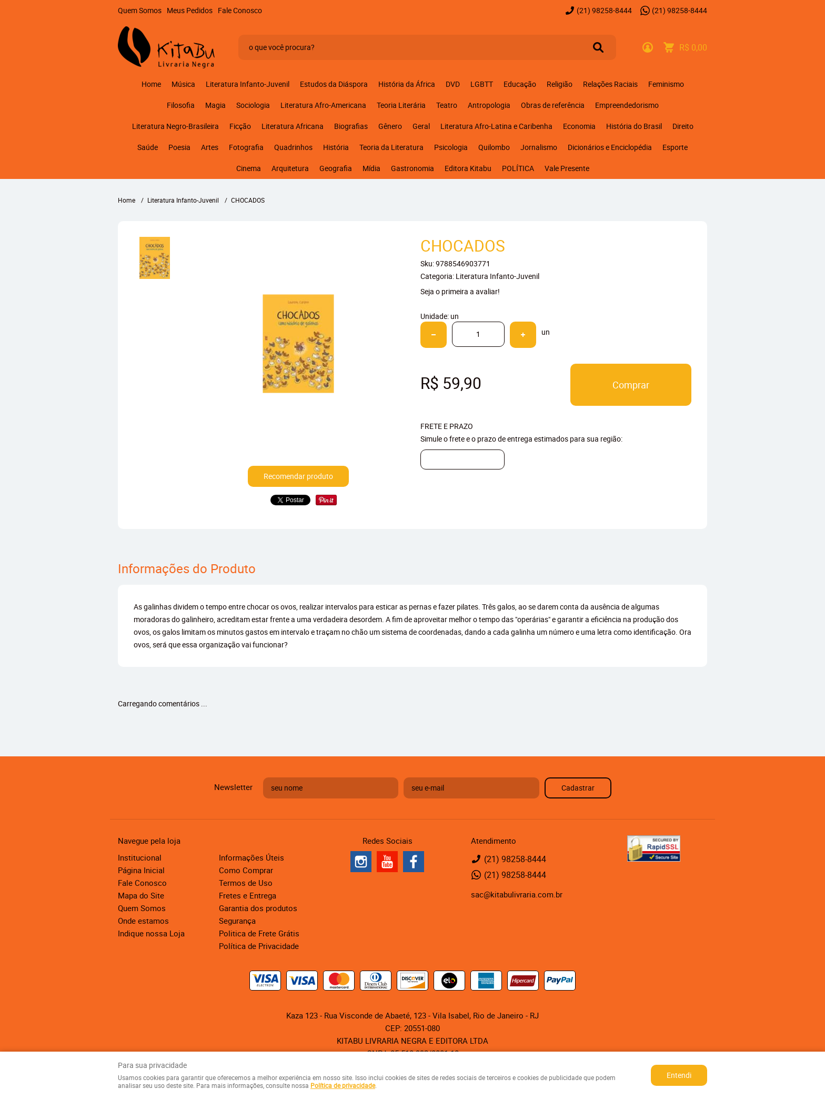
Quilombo (494, 147)
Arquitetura (290, 168)
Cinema (248, 168)
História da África (406, 84)
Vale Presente (567, 168)
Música (183, 84)
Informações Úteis (251, 857)
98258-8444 (604, 10)
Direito (682, 126)
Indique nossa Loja (151, 933)
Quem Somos (140, 10)
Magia (215, 105)
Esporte (675, 147)
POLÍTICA (518, 168)
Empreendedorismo (627, 105)
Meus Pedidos (190, 10)
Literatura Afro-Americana (323, 105)
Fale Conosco (240, 10)
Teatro (446, 105)
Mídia (371, 168)
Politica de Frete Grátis (259, 933)
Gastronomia (412, 168)
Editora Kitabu (468, 168)
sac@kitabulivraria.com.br (516, 894)
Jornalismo (538, 147)
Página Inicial (141, 870)
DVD (453, 84)
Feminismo (666, 84)
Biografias (351, 126)
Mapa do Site (141, 895)
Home (151, 84)
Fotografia (246, 147)
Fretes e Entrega (247, 895)
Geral (421, 126)
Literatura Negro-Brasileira (175, 126)
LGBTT (481, 84)
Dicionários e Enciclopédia (610, 147)
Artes (209, 147)
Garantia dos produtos (258, 908)
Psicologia (451, 147)
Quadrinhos (293, 147)
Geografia (335, 168)
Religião (559, 84)
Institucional (140, 857)
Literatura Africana (292, 126)
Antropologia (489, 105)
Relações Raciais (610, 84)
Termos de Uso (246, 882)
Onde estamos (143, 920)
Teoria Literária (401, 105)
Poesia (179, 147)
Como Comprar (246, 870)
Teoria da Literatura (391, 147)
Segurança (237, 920)
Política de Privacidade (259, 946)
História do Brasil (634, 126)
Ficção (240, 126)
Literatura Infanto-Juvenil (247, 84)
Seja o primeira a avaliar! (460, 291)
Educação (520, 84)
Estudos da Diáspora (334, 84)
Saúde (147, 147)
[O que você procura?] (598, 47)
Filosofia (181, 105)
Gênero (390, 126)
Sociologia (253, 105)
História (336, 147)
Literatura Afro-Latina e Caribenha (496, 126)
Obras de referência (553, 105)
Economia (579, 126)
